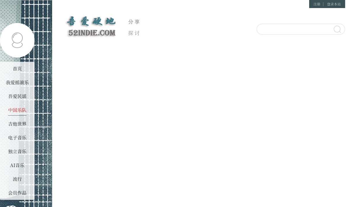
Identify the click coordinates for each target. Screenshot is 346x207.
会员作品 (17, 192)
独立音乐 (17, 151)
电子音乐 (17, 137)
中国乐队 (17, 110)
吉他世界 (17, 123)
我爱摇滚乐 (17, 82)
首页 (17, 68)
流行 (17, 179)
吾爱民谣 (17, 96)
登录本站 (334, 3)
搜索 (336, 29)
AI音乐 (17, 165)
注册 (316, 3)
